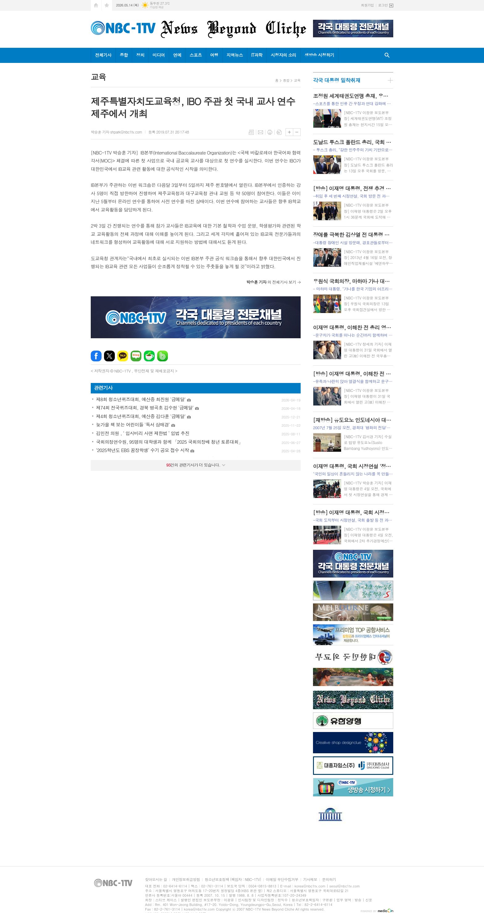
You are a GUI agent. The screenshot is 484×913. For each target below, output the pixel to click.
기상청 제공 (157, 7)
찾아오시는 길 (156, 879)
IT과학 (256, 55)
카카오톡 (122, 356)
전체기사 (103, 55)
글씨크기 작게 (297, 132)
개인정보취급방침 (186, 879)
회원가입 (367, 5)
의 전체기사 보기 (271, 282)
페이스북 (96, 356)
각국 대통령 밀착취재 (336, 80)
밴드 (162, 356)
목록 (251, 132)
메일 (260, 132)
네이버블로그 (136, 356)
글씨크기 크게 (289, 132)
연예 (177, 55)
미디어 (158, 55)
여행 (214, 55)
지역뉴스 (235, 55)
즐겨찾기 (107, 5)
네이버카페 (149, 356)
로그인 (383, 5)
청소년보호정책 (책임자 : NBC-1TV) (233, 879)
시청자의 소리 (283, 55)
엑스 (109, 356)
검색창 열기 (387, 55)
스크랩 (279, 132)
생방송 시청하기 (319, 55)
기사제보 (310, 879)
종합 (124, 55)
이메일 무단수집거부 (282, 879)
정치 (140, 55)
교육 (297, 80)
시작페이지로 (96, 5)
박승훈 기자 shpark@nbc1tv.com (116, 131)
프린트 (270, 132)
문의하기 (329, 879)
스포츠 (196, 55)
